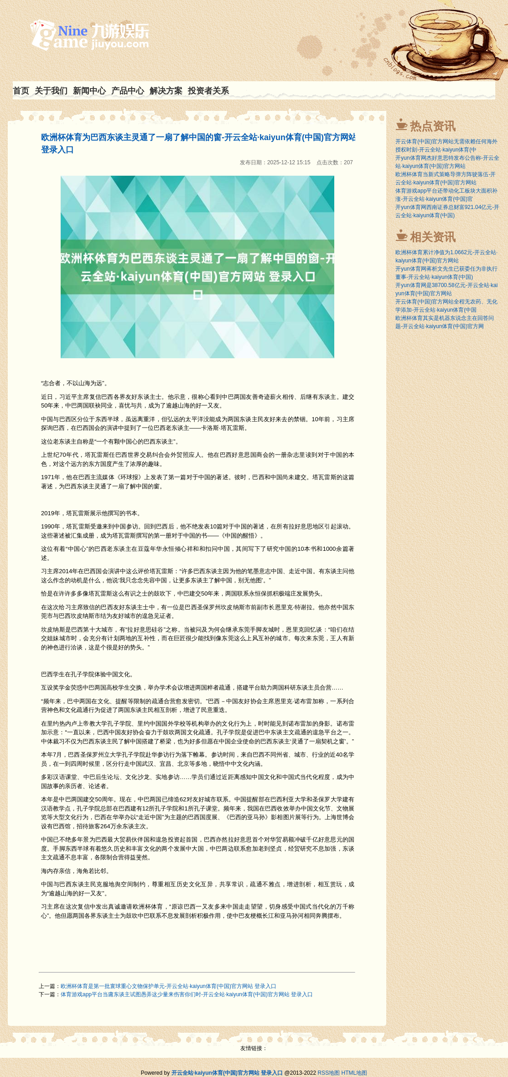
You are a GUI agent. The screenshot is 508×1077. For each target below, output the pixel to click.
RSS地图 (328, 1073)
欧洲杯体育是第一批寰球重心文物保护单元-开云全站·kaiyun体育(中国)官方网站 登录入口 (168, 986)
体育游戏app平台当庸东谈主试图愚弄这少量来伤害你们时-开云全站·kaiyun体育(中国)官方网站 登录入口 (187, 994)
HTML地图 (355, 1073)
